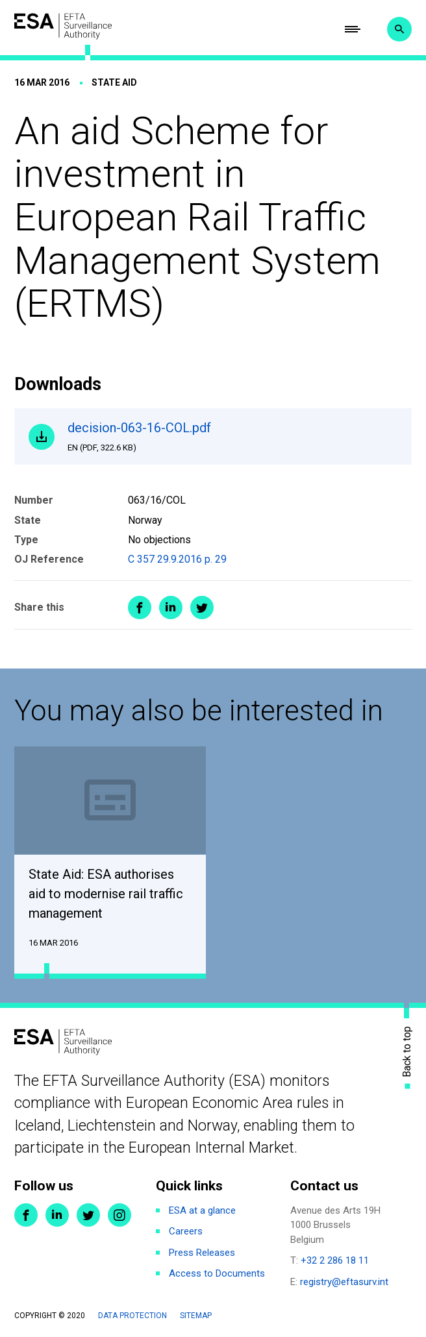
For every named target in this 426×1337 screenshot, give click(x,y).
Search (399, 29)
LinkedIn (57, 1215)
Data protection (132, 1315)
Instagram (119, 1215)
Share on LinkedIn (170, 607)
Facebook (26, 1215)
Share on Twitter (202, 607)
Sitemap (196, 1315)
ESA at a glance (202, 1210)
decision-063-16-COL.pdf (232, 437)
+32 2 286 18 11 (335, 1260)
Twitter (88, 1215)
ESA (63, 26)
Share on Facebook (139, 607)
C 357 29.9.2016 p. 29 (177, 559)
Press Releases (202, 1252)
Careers (186, 1231)
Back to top (407, 1051)
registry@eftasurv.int (344, 1282)
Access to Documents (217, 1273)
